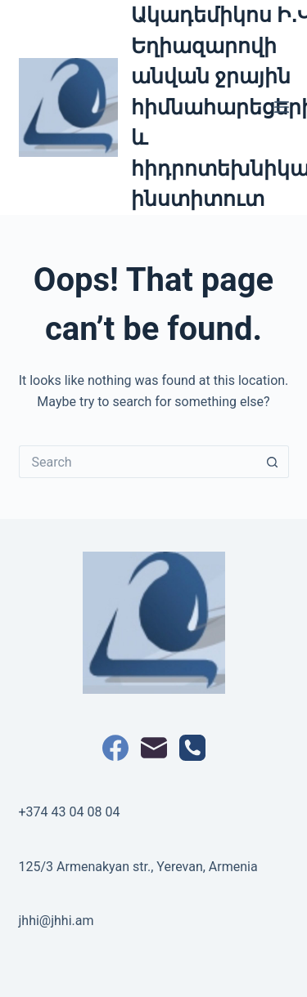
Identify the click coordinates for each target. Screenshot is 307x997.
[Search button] (272, 461)
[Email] (154, 748)
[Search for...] (137, 461)
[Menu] (281, 107)
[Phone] (192, 748)
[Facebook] (115, 748)
